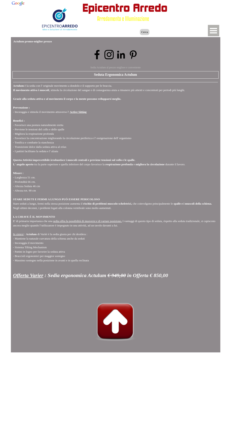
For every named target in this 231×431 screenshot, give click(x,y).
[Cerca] (119, 32)
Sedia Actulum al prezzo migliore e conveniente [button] (115, 67)
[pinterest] (133, 54)
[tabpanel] (115, 187)
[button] (191, 7)
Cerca (144, 32)
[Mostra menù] (213, 30)
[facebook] (97, 54)
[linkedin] (121, 54)
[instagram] (109, 54)
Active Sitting (78, 112)
